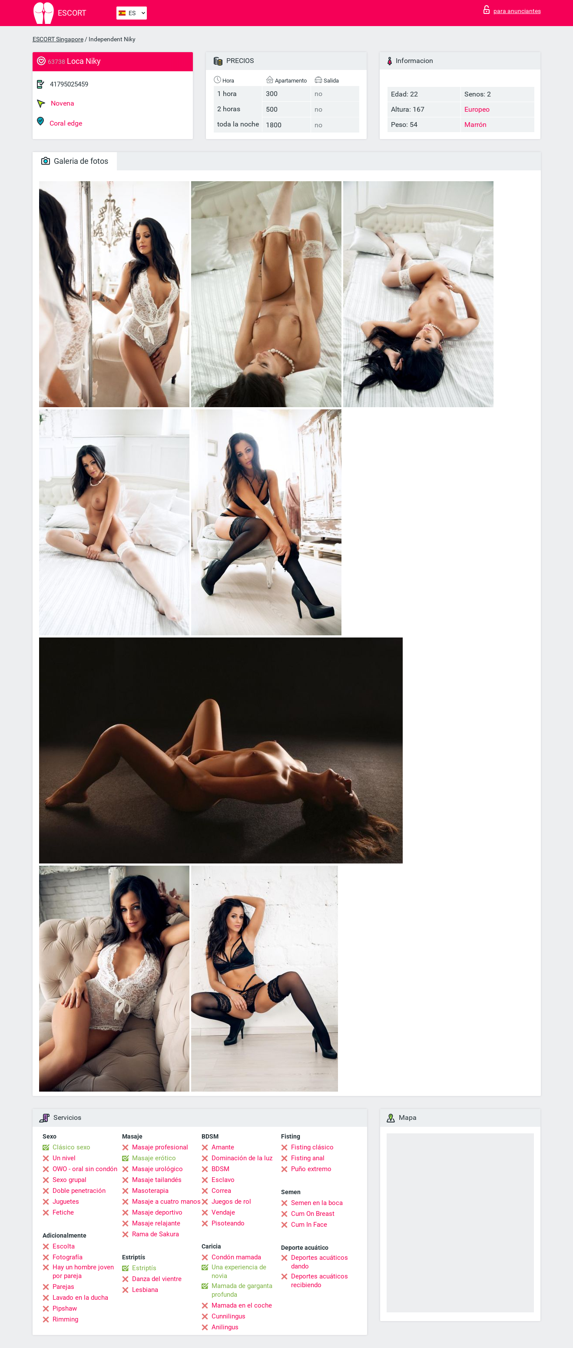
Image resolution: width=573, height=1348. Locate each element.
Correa (221, 1191)
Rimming (65, 1319)
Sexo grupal (69, 1180)
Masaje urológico (157, 1169)
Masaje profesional (160, 1147)
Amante (223, 1147)
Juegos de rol (231, 1201)
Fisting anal (308, 1158)
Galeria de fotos (74, 161)
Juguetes (66, 1201)
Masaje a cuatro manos (166, 1201)
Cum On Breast (313, 1214)
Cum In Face (309, 1224)
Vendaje (223, 1212)
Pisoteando (228, 1223)
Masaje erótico (154, 1158)
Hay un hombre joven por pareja (83, 1271)
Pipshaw (65, 1308)
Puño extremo (311, 1169)
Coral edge (59, 121)
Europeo (477, 109)
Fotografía (68, 1257)
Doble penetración (79, 1191)
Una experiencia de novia (239, 1271)
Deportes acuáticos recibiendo (319, 1280)
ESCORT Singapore (58, 39)
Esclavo (223, 1180)
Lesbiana (145, 1290)
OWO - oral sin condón (85, 1169)
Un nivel (64, 1158)
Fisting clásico (312, 1147)
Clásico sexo (71, 1147)
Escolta (64, 1246)
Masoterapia (150, 1191)
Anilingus (225, 1327)
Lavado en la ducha (80, 1298)
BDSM (220, 1169)
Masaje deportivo (157, 1212)
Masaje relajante (156, 1223)
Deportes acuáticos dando (319, 1262)
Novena (55, 103)
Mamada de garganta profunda (242, 1290)
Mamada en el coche (242, 1305)
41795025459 (69, 84)
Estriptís (144, 1268)
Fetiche (63, 1212)
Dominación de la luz (242, 1158)
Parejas (63, 1287)
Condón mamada (236, 1257)
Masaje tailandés (157, 1180)
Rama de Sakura (155, 1234)
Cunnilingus (228, 1316)
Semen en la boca (317, 1203)
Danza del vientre (157, 1279)
